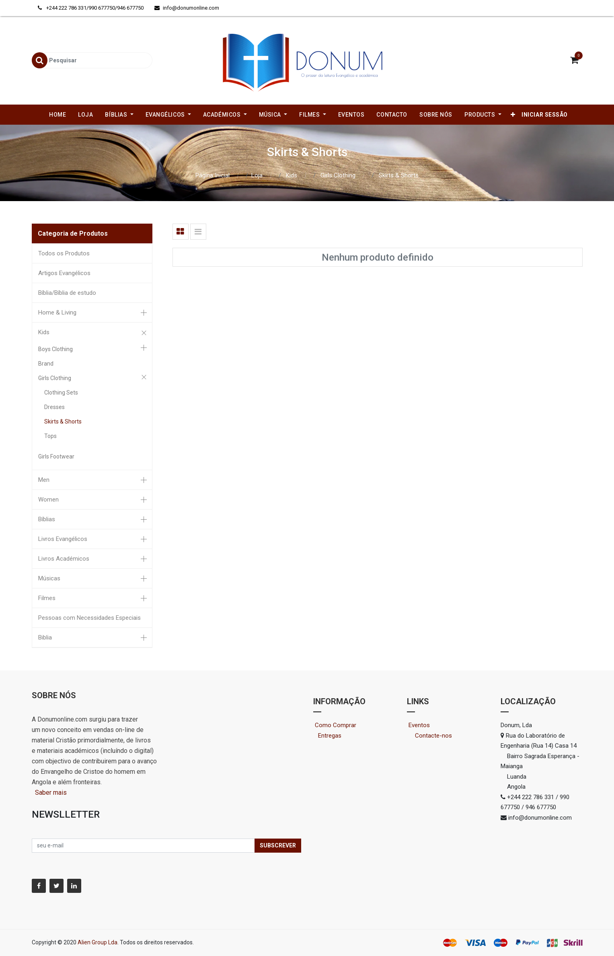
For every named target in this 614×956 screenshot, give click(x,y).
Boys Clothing (55, 349)
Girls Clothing (337, 175)
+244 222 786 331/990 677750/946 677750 (91, 8)
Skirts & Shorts (399, 175)
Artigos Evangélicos (64, 273)
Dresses (54, 407)
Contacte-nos (436, 735)
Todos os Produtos (64, 253)
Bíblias (46, 519)
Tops (50, 436)
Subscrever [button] (278, 845)
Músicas (49, 578)
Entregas (329, 735)
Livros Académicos (63, 558)
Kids (291, 175)
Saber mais (50, 792)
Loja (257, 175)
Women (48, 499)
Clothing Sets (61, 392)
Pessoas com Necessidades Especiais (89, 617)
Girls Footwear (56, 456)
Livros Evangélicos (62, 539)
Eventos (426, 725)
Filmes (46, 598)
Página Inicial (212, 175)
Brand (45, 363)
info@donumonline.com (186, 8)
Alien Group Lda (97, 942)
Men (43, 479)
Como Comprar (338, 725)
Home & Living (57, 312)
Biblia (45, 637)
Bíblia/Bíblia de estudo (67, 292)
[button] (513, 115)
